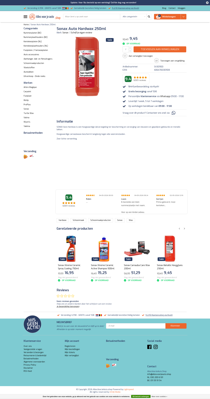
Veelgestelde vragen (33, 349)
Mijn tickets (70, 352)
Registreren (70, 346)
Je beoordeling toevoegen (68, 306)
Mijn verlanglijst (72, 355)
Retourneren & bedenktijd (35, 355)
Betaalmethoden (31, 358)
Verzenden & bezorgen (34, 352)
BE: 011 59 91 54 (154, 380)
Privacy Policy (30, 365)
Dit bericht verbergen (141, 397)
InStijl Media (115, 392)
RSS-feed (28, 371)
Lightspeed (129, 389)
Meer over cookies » (159, 397)
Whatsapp (165, 96)
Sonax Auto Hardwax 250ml (43, 24)
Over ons (28, 346)
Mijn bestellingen (72, 349)
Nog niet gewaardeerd (68, 277)
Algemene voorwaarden (34, 361)
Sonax (65, 32)
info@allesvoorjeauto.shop (159, 374)
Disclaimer (28, 368)
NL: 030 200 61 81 (155, 377)
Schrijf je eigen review (81, 32)
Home (26, 24)
